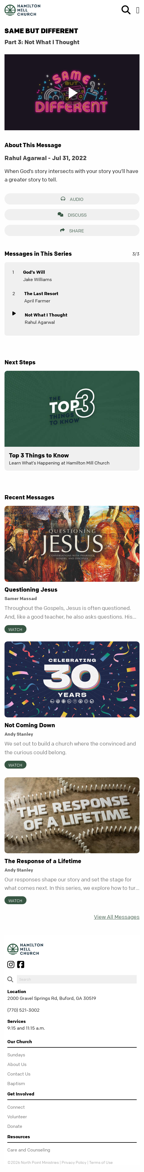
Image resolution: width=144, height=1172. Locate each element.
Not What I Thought (46, 315)
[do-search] (77, 979)
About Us (16, 1064)
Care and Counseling (28, 1150)
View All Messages (117, 917)
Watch (15, 629)
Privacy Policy (74, 1162)
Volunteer (17, 1116)
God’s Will (34, 272)
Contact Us (18, 1074)
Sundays (16, 1055)
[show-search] (123, 10)
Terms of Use (101, 1162)
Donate (14, 1126)
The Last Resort (41, 293)
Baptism (16, 1083)
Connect (16, 1107)
